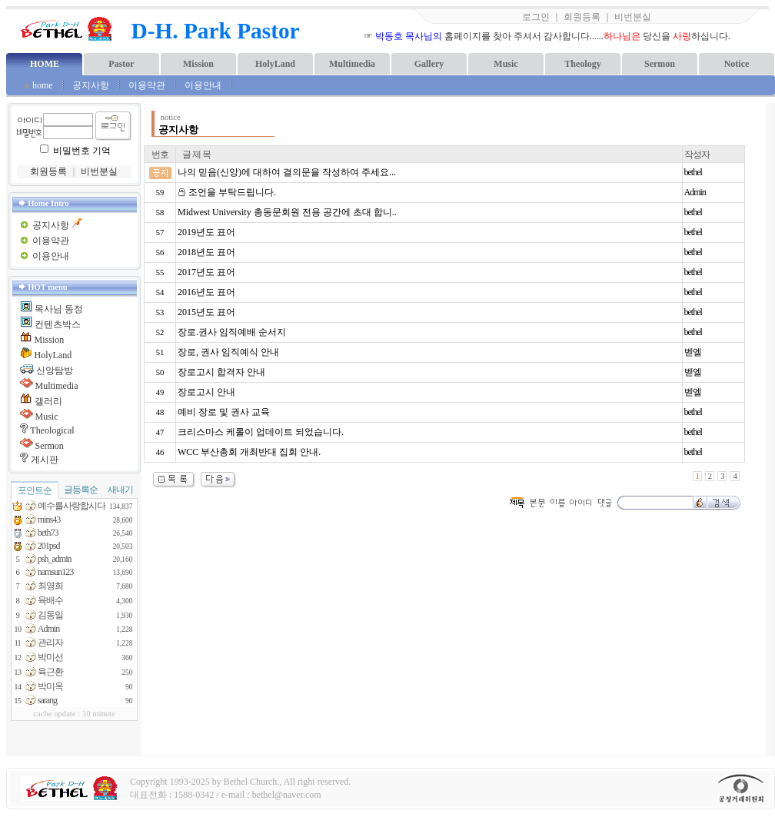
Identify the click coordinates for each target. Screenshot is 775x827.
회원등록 (582, 17)
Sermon (659, 63)
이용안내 (204, 85)
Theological (52, 430)
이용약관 (146, 85)
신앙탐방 (54, 370)
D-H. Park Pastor (215, 30)
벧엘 (692, 352)
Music (505, 63)
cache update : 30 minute (74, 713)
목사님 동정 (59, 309)
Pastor (121, 63)
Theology (582, 63)
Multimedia (352, 63)
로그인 (536, 17)
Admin (695, 192)
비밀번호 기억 (82, 150)
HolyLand (275, 63)
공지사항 (90, 85)
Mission (198, 63)
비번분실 (632, 17)
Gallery (429, 63)
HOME (44, 63)
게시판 (44, 459)
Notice (737, 63)
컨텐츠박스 (58, 324)
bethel (693, 172)
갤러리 (48, 401)
